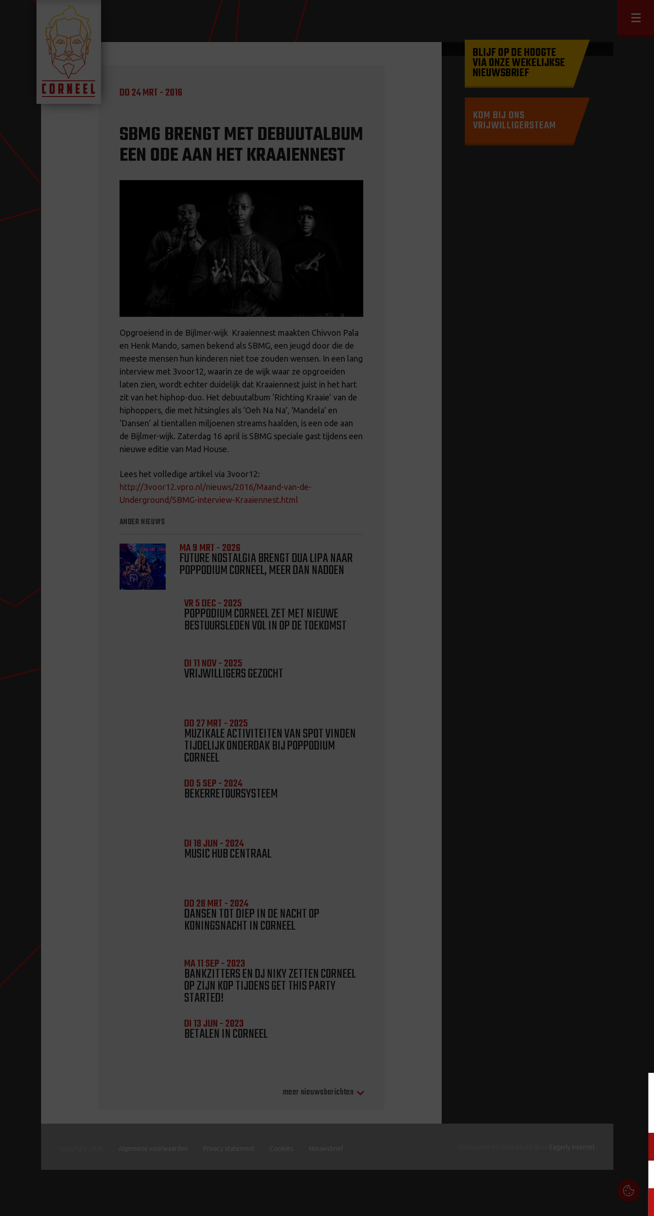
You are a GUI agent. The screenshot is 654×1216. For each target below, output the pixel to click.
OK (640, 1202)
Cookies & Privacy (542, 1091)
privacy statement (607, 1116)
